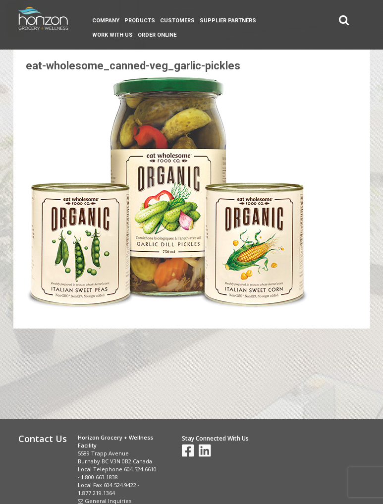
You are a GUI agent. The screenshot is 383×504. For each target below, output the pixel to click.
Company (105, 20)
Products (139, 20)
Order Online (157, 35)
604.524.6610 (140, 469)
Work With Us (112, 35)
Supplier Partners (228, 20)
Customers (177, 20)
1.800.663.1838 (99, 477)
